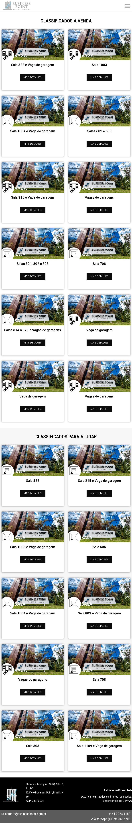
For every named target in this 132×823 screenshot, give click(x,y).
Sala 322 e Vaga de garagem (32, 65)
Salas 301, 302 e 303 (33, 264)
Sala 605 (99, 547)
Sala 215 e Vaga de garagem (32, 197)
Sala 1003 (99, 65)
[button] (127, 6)
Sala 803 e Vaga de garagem (99, 613)
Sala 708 (99, 264)
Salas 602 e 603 (99, 131)
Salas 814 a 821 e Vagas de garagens (32, 330)
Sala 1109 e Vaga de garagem (99, 746)
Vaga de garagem (99, 330)
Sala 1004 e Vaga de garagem (32, 131)
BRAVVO (127, 800)
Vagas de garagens (99, 197)
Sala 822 (32, 481)
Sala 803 (32, 746)
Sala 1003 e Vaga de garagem (32, 547)
